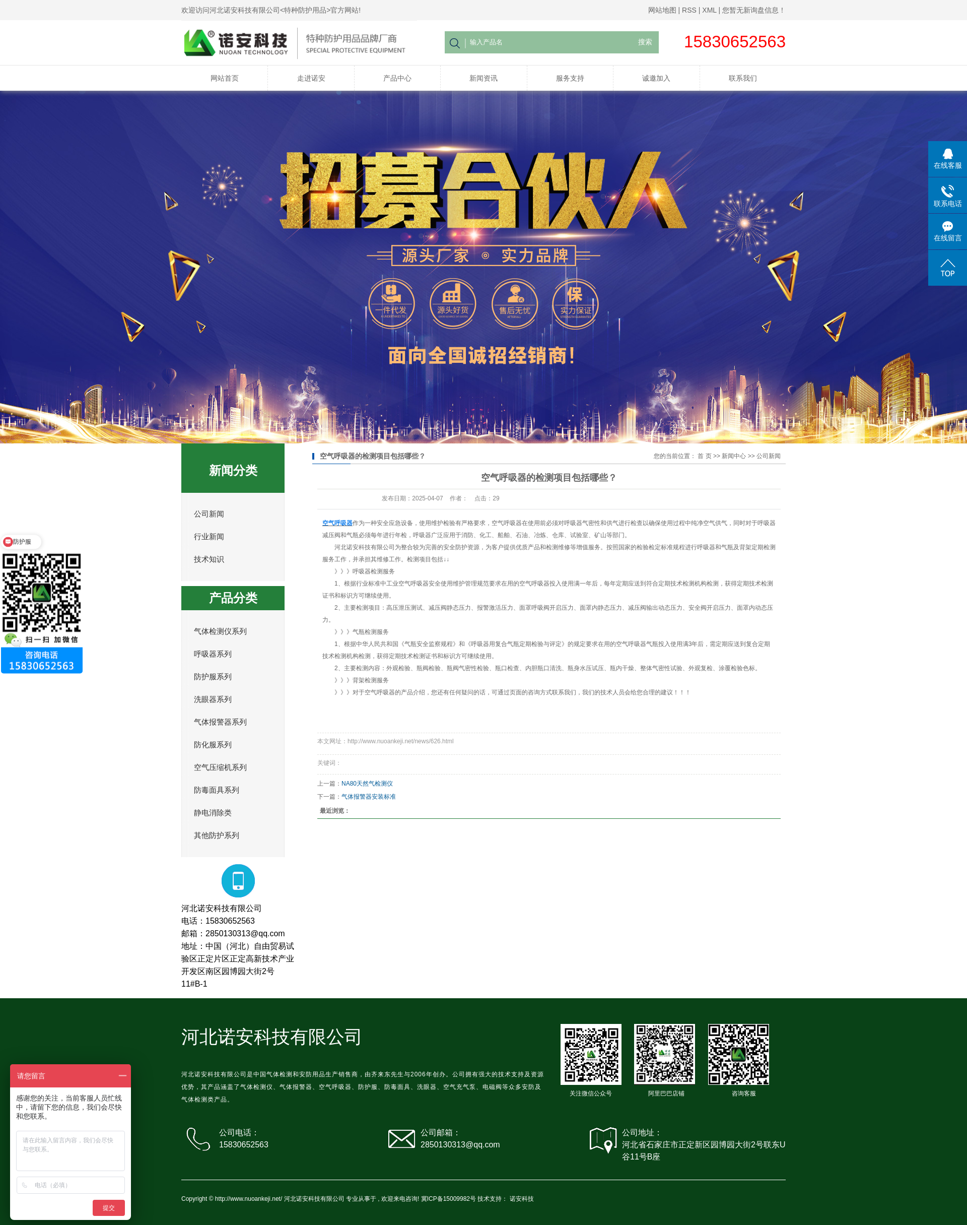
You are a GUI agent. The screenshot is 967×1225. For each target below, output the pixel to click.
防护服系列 (213, 677)
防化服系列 (213, 745)
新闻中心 (734, 456)
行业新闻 (209, 537)
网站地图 (662, 10)
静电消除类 (213, 813)
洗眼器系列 (213, 699)
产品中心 (397, 78)
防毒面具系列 (216, 790)
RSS (689, 10)
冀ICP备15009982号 (448, 1198)
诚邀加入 (656, 78)
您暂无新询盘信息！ (754, 10)
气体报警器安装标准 (368, 796)
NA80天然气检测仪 (367, 783)
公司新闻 (209, 514)
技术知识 (209, 559)
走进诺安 (311, 78)
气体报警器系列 (220, 722)
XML (709, 10)
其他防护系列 (216, 835)
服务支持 (570, 78)
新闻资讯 (483, 78)
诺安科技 (522, 1198)
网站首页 (225, 78)
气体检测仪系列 (220, 631)
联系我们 (743, 78)
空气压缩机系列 (220, 767)
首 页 (704, 456)
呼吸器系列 (213, 654)
